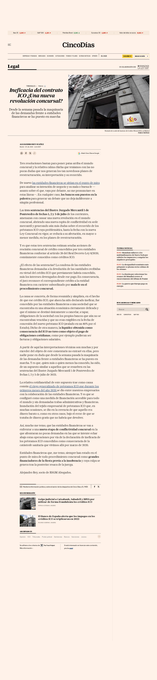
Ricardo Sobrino (44, 522)
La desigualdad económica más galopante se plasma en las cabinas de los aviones (133, 267)
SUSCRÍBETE (127, 56)
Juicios (83, 537)
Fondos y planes (71, 56)
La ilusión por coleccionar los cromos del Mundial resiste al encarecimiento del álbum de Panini (132, 276)
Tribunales (30, 86)
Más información (26, 548)
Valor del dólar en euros (127, 33)
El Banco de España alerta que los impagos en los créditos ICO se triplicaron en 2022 (66, 517)
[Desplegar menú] (9, 45)
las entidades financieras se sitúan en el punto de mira (66, 183)
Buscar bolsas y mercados (128, 303)
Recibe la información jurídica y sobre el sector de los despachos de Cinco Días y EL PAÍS (55, 487)
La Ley (142, 67)
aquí (71, 548)
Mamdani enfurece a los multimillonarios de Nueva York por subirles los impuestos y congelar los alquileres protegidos (132, 256)
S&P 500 (40, 33)
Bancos (67, 537)
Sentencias (58, 537)
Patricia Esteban (44, 505)
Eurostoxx (127, 314)
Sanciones (75, 537)
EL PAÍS (103, 55)
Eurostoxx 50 (95, 33)
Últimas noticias (84, 56)
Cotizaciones (59, 56)
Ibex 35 (15, 33)
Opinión (94, 56)
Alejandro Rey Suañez (32, 144)
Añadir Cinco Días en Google (90, 153)
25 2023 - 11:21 (33, 147)
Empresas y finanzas (30, 56)
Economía (50, 56)
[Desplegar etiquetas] (99, 536)
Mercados (41, 56)
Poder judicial (47, 537)
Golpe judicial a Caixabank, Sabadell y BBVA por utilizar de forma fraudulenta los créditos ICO (66, 500)
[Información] (45, 86)
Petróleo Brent (68, 33)
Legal (13, 66)
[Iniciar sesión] (141, 56)
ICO (29, 537)
